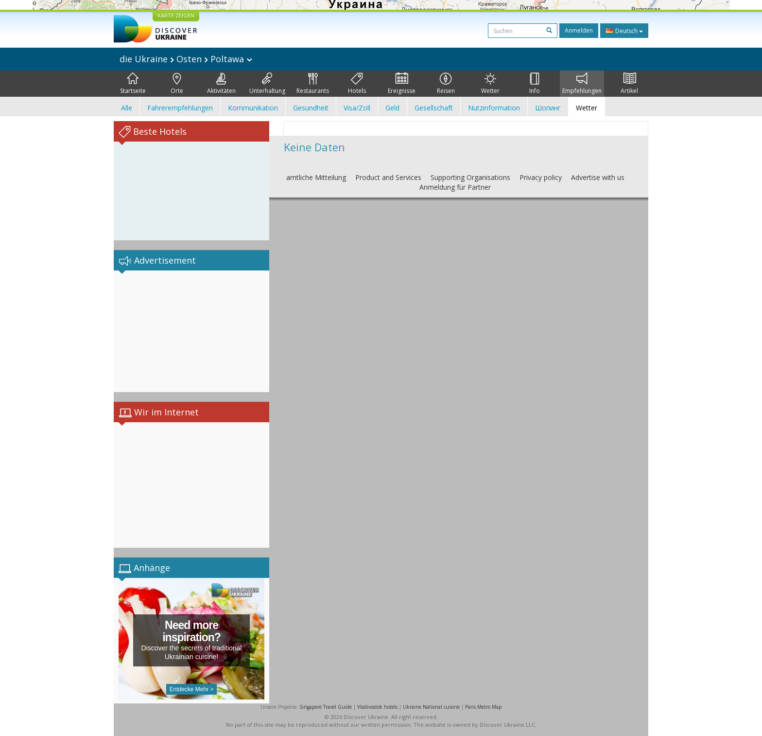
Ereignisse (402, 83)
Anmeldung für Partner (455, 187)
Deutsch (624, 30)
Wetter (490, 83)
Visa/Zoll (357, 107)
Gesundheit (311, 107)
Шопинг (548, 107)
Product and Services (388, 177)
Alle (126, 107)
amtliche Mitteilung (316, 177)
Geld (392, 107)
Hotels (357, 83)
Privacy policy (541, 177)
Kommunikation (253, 107)
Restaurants (312, 83)
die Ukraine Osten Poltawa (186, 59)
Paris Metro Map (483, 706)
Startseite (133, 83)
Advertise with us (597, 177)
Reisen (446, 83)
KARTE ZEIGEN (175, 15)
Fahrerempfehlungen (180, 107)
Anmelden (579, 30)
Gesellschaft (434, 107)
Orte (177, 83)
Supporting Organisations (470, 177)
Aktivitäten (221, 83)
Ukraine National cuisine (431, 706)
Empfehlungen (582, 83)
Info (534, 83)
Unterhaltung (267, 83)
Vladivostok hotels (377, 706)
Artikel (629, 83)
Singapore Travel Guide (325, 706)
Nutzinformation (494, 107)
